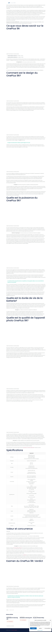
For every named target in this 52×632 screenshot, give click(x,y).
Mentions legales (14, 630)
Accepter (33, 628)
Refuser (40, 628)
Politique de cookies (40, 630)
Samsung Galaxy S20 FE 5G (17, 547)
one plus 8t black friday (38, 617)
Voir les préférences (48, 628)
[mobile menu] (44, 3)
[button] (50, 620)
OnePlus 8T (24, 554)
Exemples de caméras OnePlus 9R (28, 447)
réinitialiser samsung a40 (26, 617)
